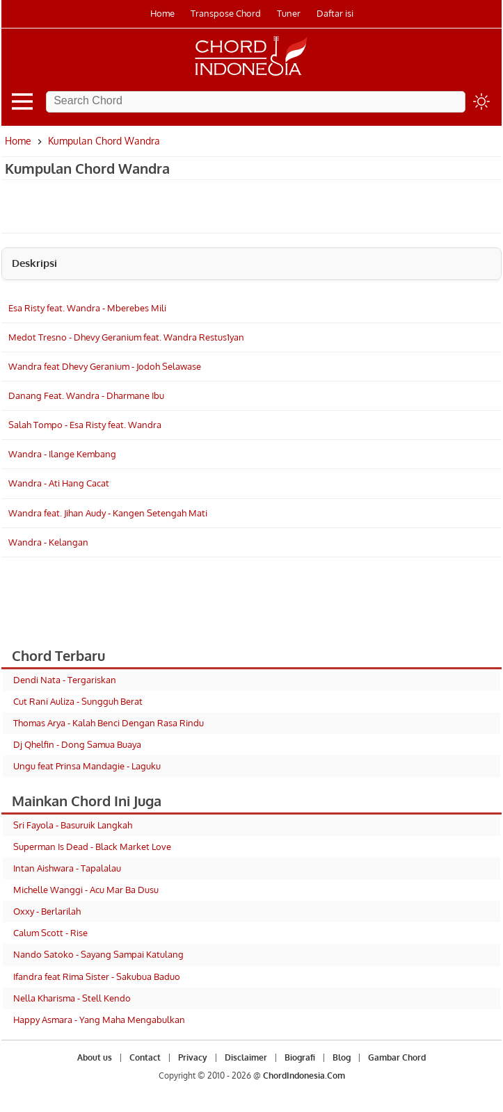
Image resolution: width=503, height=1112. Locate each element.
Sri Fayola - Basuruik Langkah (72, 825)
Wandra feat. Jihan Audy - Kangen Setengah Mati (107, 512)
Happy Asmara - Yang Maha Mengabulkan (99, 1019)
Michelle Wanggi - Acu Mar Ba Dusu (86, 889)
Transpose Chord (226, 13)
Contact (145, 1057)
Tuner (289, 13)
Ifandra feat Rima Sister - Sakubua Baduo (96, 976)
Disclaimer (246, 1057)
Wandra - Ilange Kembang (62, 453)
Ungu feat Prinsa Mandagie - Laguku (87, 765)
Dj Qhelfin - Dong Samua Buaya (77, 744)
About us (94, 1057)
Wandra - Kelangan (48, 542)
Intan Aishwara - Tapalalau (67, 868)
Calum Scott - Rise (50, 932)
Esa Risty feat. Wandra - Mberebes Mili (87, 307)
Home (162, 13)
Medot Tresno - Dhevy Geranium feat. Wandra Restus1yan (126, 337)
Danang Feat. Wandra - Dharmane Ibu (86, 395)
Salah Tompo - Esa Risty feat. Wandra (84, 424)
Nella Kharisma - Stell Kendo (72, 998)
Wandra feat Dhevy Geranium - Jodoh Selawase (104, 366)
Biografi (300, 1057)
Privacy (192, 1057)
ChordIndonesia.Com (304, 1075)
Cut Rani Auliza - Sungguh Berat (78, 701)
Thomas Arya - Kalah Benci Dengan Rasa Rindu (108, 722)
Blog (342, 1057)
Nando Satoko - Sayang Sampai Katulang (98, 954)
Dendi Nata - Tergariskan (64, 679)
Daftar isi (335, 13)
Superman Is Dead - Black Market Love (92, 846)
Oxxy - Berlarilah (47, 911)
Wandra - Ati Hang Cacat (58, 483)
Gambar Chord (397, 1057)
